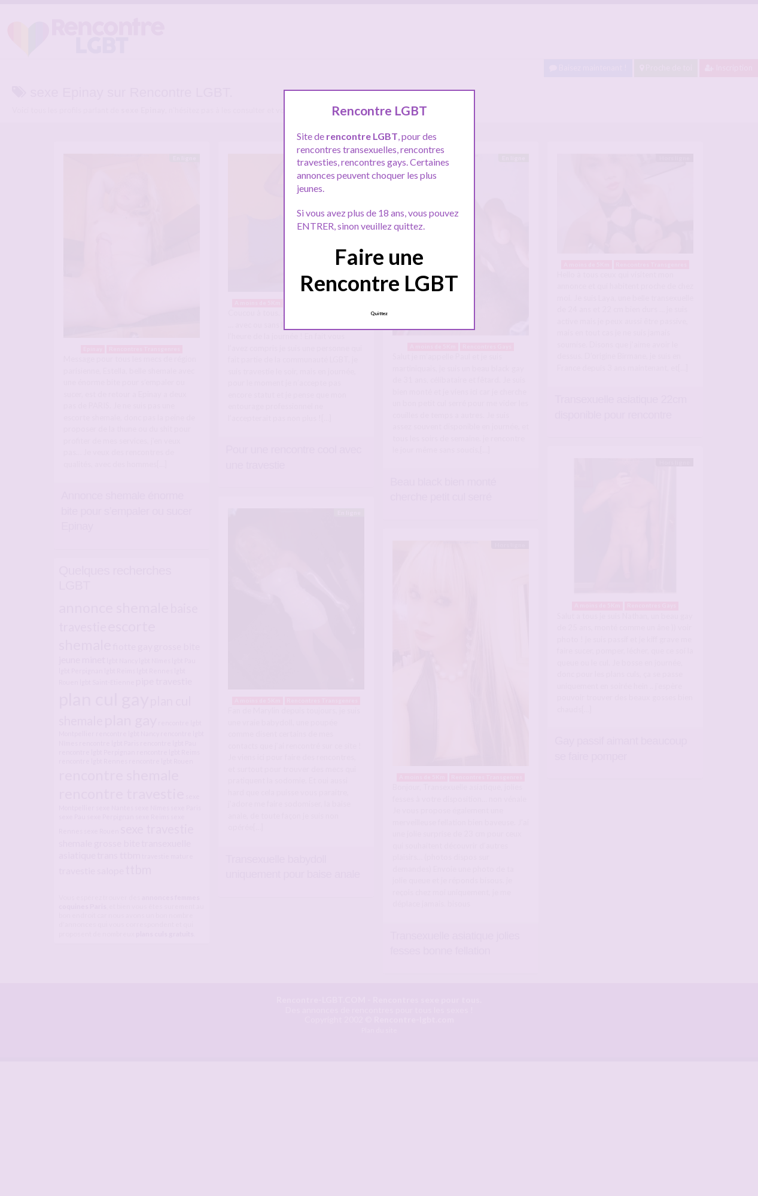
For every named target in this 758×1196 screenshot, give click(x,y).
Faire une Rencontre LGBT (379, 269)
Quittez (379, 313)
